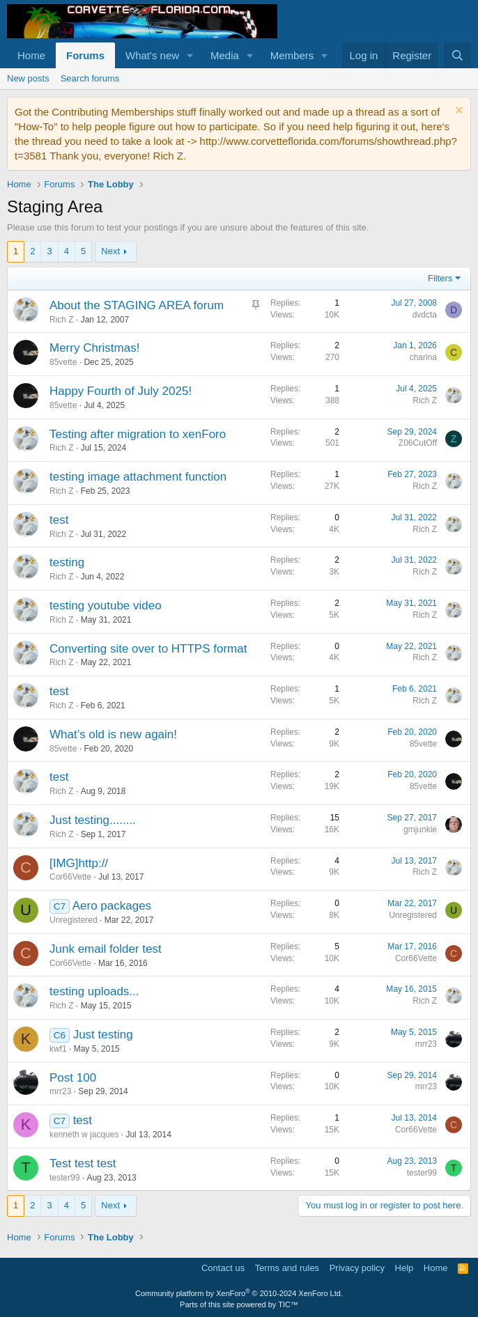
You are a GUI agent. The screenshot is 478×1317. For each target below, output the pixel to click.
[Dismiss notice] (457, 111)
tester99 (64, 1178)
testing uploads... (94, 991)
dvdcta (425, 315)
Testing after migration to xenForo (137, 434)
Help (404, 1268)
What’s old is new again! (113, 734)
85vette (63, 362)
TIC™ (288, 1304)
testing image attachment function (137, 476)
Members (292, 55)
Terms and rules (287, 1268)
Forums (85, 55)
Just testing (103, 1034)
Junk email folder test (105, 949)
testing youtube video (105, 605)
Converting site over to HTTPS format (148, 648)
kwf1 (58, 1049)
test (58, 520)
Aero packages (111, 905)
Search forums (90, 78)
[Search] (457, 55)
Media (224, 55)
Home (31, 55)
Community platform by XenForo (239, 1293)
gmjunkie (420, 829)
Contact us (223, 1268)
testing (66, 562)
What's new (152, 55)
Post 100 (72, 1077)
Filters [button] (440, 278)
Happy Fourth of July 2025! (120, 391)
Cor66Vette (70, 877)
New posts (28, 78)
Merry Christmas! (94, 347)
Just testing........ (92, 820)
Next (110, 251)
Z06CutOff (418, 443)
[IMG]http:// (78, 863)
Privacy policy (357, 1268)
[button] (190, 55)
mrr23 (426, 1044)
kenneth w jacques (83, 1134)
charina (423, 357)
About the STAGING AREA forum (136, 305)
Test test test (82, 1163)
